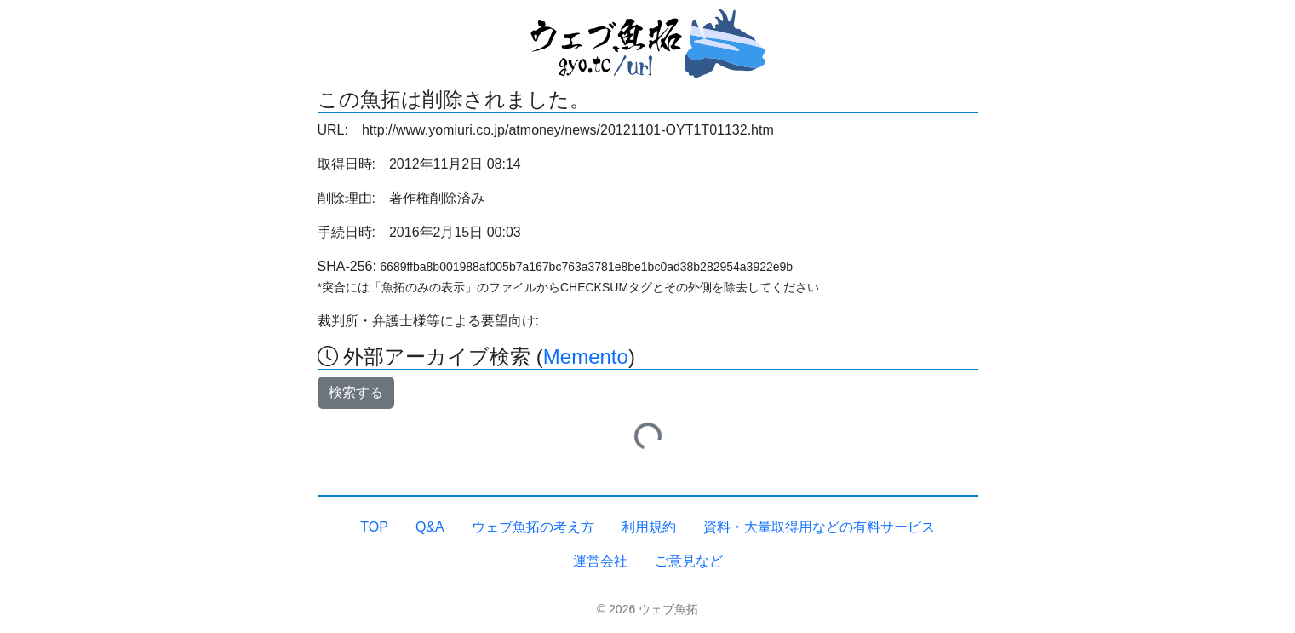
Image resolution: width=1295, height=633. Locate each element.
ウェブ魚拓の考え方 (533, 527)
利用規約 (649, 527)
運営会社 (600, 561)
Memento (585, 356)
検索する (356, 392)
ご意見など (689, 561)
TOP (374, 527)
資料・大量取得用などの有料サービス (819, 527)
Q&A (429, 527)
